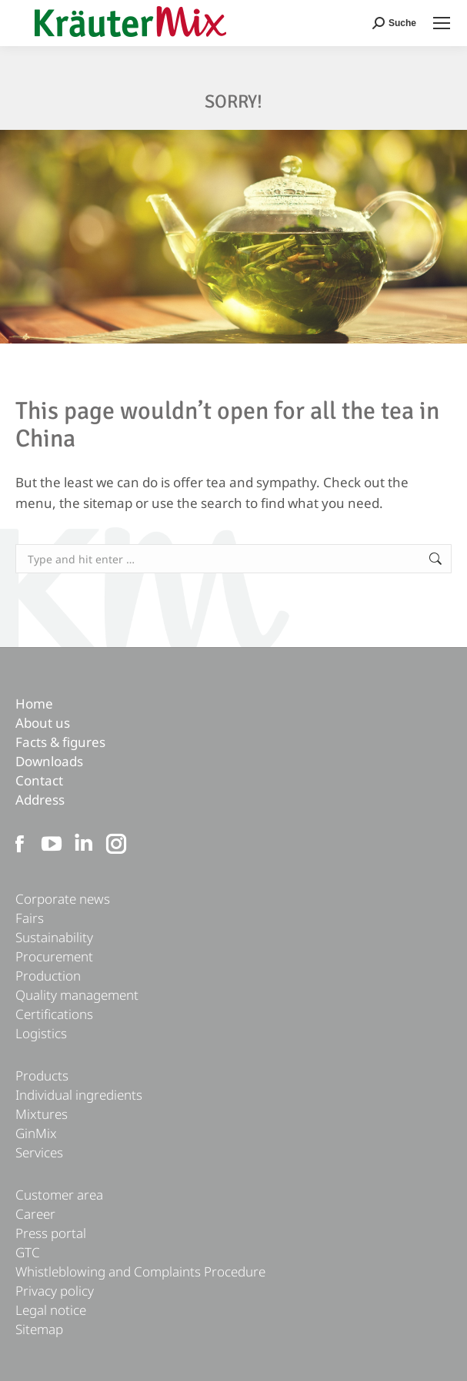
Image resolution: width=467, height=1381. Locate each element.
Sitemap (39, 1329)
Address (40, 799)
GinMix (36, 1133)
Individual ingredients (78, 1095)
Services (39, 1152)
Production (48, 975)
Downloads (49, 761)
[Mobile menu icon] (442, 23)
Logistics (41, 1033)
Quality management (76, 995)
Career (35, 1214)
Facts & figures (60, 742)
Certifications (54, 1014)
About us (42, 723)
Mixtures (41, 1114)
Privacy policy (54, 1291)
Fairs (29, 918)
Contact (39, 780)
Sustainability (54, 937)
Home (34, 703)
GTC (27, 1252)
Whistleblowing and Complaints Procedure (140, 1271)
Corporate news (62, 899)
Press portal (50, 1233)
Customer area (59, 1194)
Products (41, 1075)
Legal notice (50, 1310)
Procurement (54, 956)
